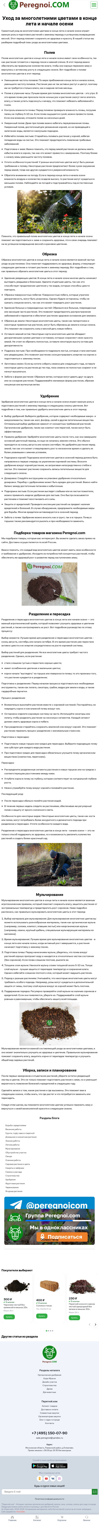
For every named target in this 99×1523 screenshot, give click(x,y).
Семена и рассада (13, 1172)
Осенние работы (13, 1160)
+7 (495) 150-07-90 (49, 1433)
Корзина (61, 1520)
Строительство (12, 1175)
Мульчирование (12, 1148)
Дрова (49, 1389)
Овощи (8, 1156)
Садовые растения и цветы (17, 1164)
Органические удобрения (49, 1375)
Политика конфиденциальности (49, 1499)
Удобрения (10, 1179)
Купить (9, 1317)
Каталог (37, 1520)
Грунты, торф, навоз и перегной (19, 1133)
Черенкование (12, 1187)
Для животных (49, 1392)
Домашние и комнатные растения (20, 1137)
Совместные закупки (49, 1413)
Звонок (86, 1520)
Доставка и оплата (49, 1409)
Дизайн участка (49, 1382)
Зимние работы (12, 1141)
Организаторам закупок (49, 1416)
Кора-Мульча (49, 1378)
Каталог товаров (49, 1406)
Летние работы (12, 1145)
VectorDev (20, 1511)
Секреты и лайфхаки (14, 1168)
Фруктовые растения (15, 1183)
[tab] (46, 1330)
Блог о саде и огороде (50, 1419)
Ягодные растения (13, 1191)
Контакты (49, 1423)
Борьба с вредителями (15, 1125)
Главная (12, 1520)
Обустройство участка (15, 1152)
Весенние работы (13, 1129)
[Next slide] (95, 1324)
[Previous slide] (90, 1324)
